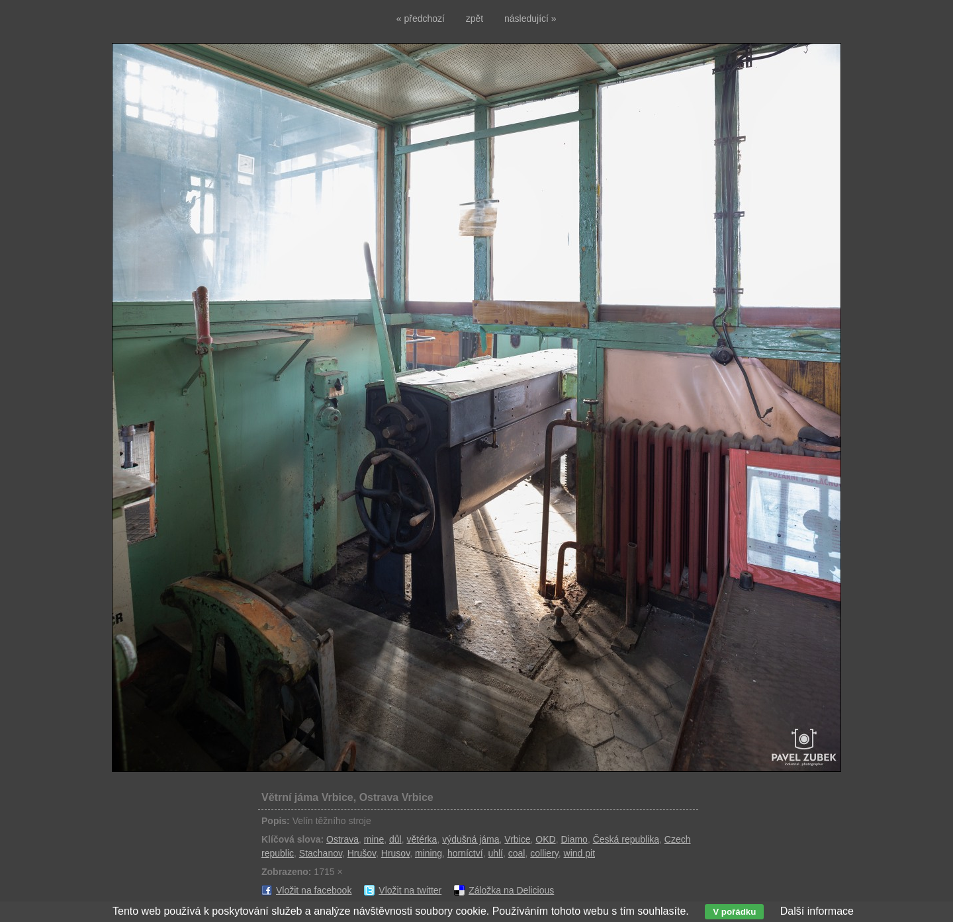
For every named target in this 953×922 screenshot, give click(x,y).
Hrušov (361, 853)
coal (516, 853)
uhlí (495, 853)
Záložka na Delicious (511, 890)
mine (374, 839)
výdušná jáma (470, 839)
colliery (544, 853)
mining (428, 853)
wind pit (579, 853)
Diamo (574, 839)
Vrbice (517, 839)
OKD (545, 839)
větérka (421, 839)
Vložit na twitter (410, 890)
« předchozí (420, 18)
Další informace (817, 911)
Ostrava (342, 839)
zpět (474, 18)
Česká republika (626, 839)
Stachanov (320, 853)
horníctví (465, 853)
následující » (530, 18)
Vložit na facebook (313, 890)
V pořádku (734, 912)
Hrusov (395, 853)
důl (395, 839)
